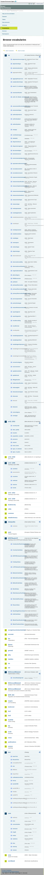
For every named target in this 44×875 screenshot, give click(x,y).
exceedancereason (18, 173)
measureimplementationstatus (18, 186)
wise (9, 855)
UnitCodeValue (16, 614)
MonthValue (16, 589)
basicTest (15, 756)
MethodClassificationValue (18, 578)
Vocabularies (5, 28)
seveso (10, 746)
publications (12, 742)
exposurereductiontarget (18, 177)
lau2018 (10, 720)
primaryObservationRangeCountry (18, 293)
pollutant (15, 281)
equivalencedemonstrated (18, 163)
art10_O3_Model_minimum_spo (18, 97)
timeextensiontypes (18, 391)
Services (4, 31)
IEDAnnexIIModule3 (14, 683)
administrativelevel (18, 68)
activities (15, 468)
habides (10, 659)
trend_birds (16, 445)
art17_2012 (11, 492)
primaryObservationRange (18, 289)
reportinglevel (16, 312)
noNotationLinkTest (18, 777)
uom (9, 813)
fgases (10, 644)
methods (15, 480)
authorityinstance (17, 114)
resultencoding (17, 320)
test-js (14, 780)
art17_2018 (11, 498)
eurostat (10, 634)
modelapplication (17, 212)
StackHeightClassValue (18, 611)
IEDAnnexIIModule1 (14, 672)
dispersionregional (18, 146)
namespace (16, 242)
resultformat (16, 326)
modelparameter (17, 229)
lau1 (9, 711)
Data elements (6, 22)
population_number (18, 436)
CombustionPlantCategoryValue (18, 544)
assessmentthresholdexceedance (18, 106)
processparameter (17, 298)
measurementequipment (18, 191)
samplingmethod (17, 340)
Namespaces (5, 33)
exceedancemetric (17, 168)
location (15, 433)
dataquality (11, 522)
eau (14, 766)
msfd (9, 731)
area (14, 821)
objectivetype (16, 251)
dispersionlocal (17, 141)
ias (9, 663)
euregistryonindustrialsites (16, 630)
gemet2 (10, 650)
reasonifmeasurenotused (18, 307)
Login (31, 3)
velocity (15, 846)
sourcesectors (16, 366)
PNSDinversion (17, 278)
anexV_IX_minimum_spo (18, 86)
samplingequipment (18, 335)
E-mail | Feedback (6, 870)
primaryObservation (18, 285)
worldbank (11, 861)
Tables (4, 19)
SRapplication (16, 379)
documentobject (17, 150)
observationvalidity (18, 262)
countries (15, 476)
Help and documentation (8, 13)
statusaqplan (16, 387)
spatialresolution (17, 371)
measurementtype (17, 199)
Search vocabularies (10, 50)
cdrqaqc (15, 129)
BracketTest (16, 759)
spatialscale (16, 375)
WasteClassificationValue (18, 620)
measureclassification (18, 181)
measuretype (16, 204)
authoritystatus (17, 124)
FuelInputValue (17, 562)
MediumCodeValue (17, 573)
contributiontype (17, 135)
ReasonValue (16, 605)
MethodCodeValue (17, 583)
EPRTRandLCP (13, 538)
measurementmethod (18, 195)
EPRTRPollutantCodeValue (18, 556)
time (14, 843)
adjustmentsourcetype (18, 59)
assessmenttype (17, 110)
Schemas (4, 25)
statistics (15, 838)
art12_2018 (11, 457)
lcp (9, 725)
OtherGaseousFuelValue (18, 593)
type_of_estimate (17, 448)
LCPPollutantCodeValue (18, 567)
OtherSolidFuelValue (18, 599)
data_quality (16, 429)
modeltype (15, 238)
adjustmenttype (17, 63)
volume (15, 850)
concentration (16, 824)
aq (9, 55)
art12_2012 (11, 421)
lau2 (9, 715)
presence (15, 439)
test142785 (15, 784)
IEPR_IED (11, 695)
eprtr (9, 532)
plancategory (16, 275)
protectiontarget (17, 303)
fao (9, 638)
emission (15, 828)
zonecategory (16, 412)
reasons (15, 484)
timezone (15, 407)
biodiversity (12, 504)
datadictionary (12, 517)
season (15, 442)
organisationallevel (18, 270)
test (9, 752)
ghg (9, 655)
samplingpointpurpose (18, 344)
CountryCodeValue (17, 550)
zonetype (15, 415)
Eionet (8, 10)
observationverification (18, 266)
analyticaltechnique (18, 82)
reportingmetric (17, 316)
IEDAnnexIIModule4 (14, 689)
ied (9, 667)
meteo (14, 835)
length (14, 832)
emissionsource (17, 153)
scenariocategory (17, 362)
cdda (9, 509)
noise (10, 737)
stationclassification (18, 383)
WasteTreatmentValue (18, 624)
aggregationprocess (18, 78)
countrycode (16, 425)
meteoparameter (17, 208)
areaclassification (17, 92)
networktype (16, 247)
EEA (9, 1)
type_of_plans (16, 452)
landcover (11, 707)
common (11, 513)
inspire (10, 701)
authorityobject (17, 119)
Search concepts (21, 50)
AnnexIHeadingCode (18, 677)
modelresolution (17, 234)
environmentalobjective (18, 158)
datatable (15, 138)
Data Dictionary (14, 10)
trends (14, 487)
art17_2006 (11, 463)
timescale (15, 396)
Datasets (4, 16)
